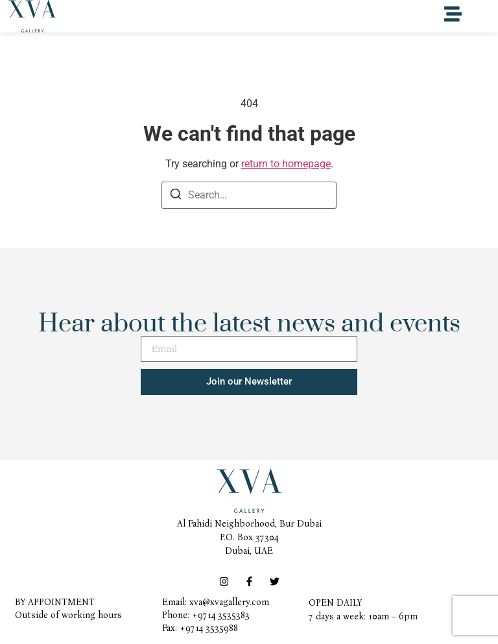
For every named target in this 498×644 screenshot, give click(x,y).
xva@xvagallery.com (229, 602)
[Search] (176, 196)
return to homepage (286, 164)
